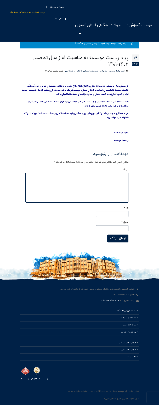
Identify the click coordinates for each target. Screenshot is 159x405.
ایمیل (124, 222)
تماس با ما (59, 18)
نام (126, 208)
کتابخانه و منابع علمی (127, 318)
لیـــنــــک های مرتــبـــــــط (34, 379)
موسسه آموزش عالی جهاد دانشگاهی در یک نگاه (27, 12)
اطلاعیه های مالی (129, 350)
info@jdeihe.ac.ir (110, 301)
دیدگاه (125, 170)
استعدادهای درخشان (56, 7)
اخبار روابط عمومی (117, 71)
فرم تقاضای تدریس (128, 332)
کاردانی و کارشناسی (73, 71)
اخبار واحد (103, 71)
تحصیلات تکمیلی (90, 71)
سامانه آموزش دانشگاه (127, 311)
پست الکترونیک (130, 325)
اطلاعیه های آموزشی (127, 343)
